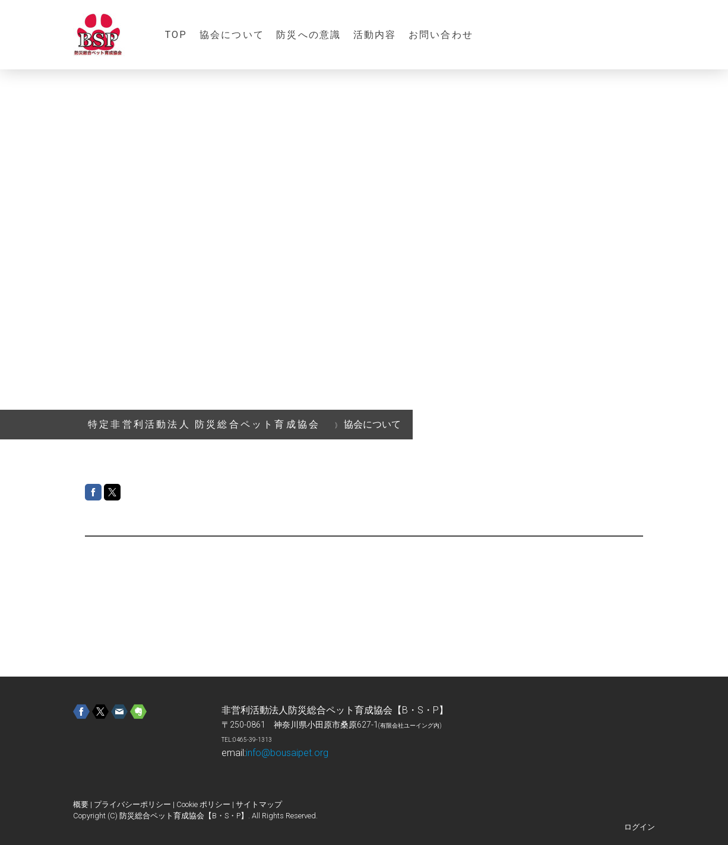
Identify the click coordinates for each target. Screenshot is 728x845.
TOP (176, 34)
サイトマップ (259, 804)
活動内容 (375, 34)
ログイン (639, 826)
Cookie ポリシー (203, 804)
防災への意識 (308, 34)
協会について (232, 34)
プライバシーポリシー (132, 804)
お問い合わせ (441, 34)
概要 (80, 804)
